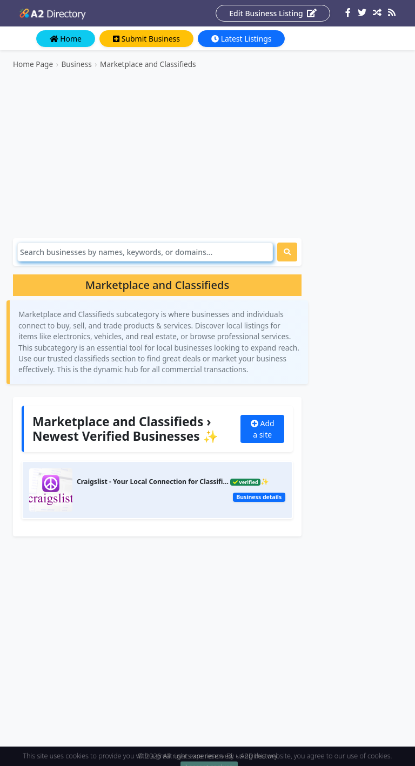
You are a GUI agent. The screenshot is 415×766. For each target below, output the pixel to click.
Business (76, 64)
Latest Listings (241, 38)
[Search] (145, 252)
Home (66, 38)
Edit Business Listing (273, 13)
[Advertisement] (157, 154)
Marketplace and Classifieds (148, 64)
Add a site (263, 429)
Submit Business (146, 38)
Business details (259, 497)
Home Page (33, 64)
